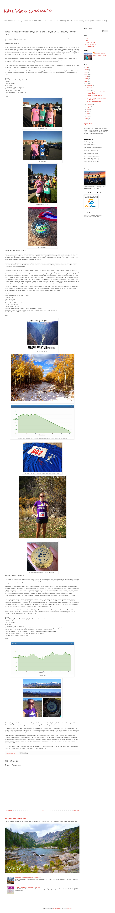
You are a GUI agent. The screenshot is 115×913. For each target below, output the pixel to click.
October (89, 90)
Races (86, 40)
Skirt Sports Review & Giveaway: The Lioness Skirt (28, 877)
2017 (86, 74)
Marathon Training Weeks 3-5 (94, 95)
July (88, 109)
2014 (86, 81)
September (90, 104)
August (89, 107)
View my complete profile (99, 55)
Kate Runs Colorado (28, 10)
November (90, 88)
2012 (86, 119)
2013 (86, 83)
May (88, 113)
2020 (86, 67)
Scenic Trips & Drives (90, 44)
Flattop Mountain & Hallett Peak (15, 818)
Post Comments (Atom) (18, 813)
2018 (86, 72)
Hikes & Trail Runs (90, 42)
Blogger (69, 908)
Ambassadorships (89, 46)
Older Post (76, 810)
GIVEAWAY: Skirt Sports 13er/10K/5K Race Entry (27, 887)
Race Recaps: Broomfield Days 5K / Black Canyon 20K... (96, 92)
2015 (86, 79)
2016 (86, 76)
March (88, 116)
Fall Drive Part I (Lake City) (94, 101)
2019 (86, 70)
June (88, 111)
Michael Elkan (56, 908)
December (90, 85)
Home (42, 810)
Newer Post (9, 810)
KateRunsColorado (100, 53)
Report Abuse (88, 124)
